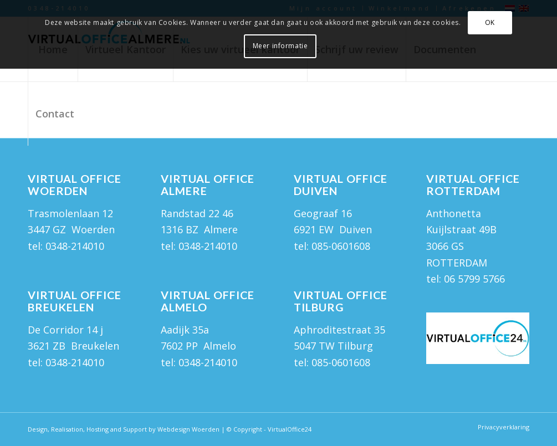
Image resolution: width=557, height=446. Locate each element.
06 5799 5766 (474, 278)
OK (490, 22)
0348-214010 (74, 246)
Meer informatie (280, 45)
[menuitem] (54, 113)
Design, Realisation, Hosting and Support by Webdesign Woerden (123, 429)
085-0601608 (340, 246)
